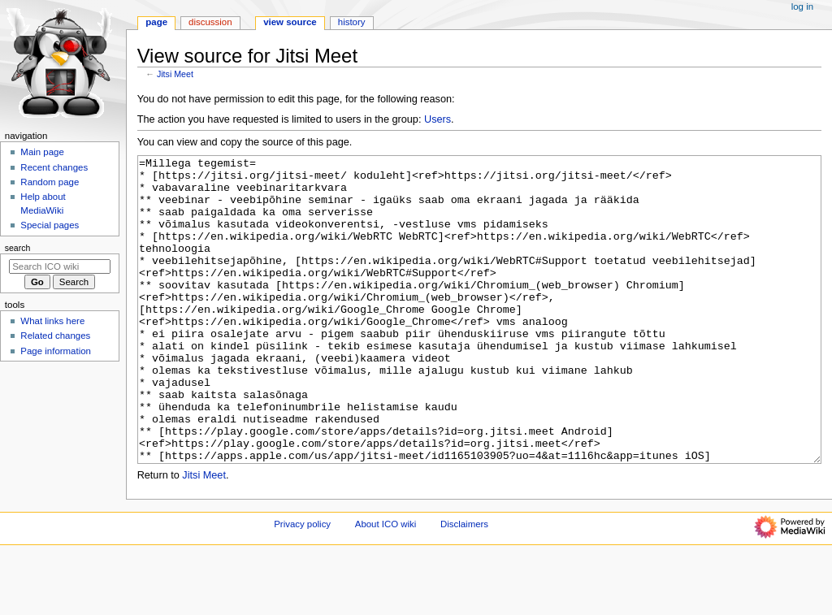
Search (18, 248)
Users (437, 119)
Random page (49, 182)
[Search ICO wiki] (59, 266)
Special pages (49, 225)
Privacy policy (302, 585)
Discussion (210, 22)
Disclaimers (464, 585)
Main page (42, 152)
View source (290, 22)
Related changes (55, 335)
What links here (52, 321)
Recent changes (54, 167)
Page (156, 22)
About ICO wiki (386, 585)
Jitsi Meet (175, 74)
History (352, 22)
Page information (55, 351)
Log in (802, 6)
